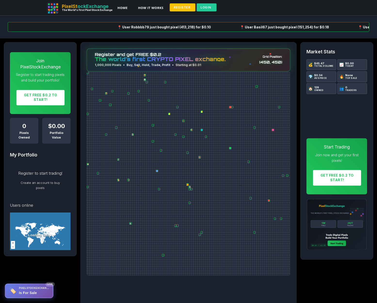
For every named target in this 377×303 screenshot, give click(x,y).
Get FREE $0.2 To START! (40, 97)
